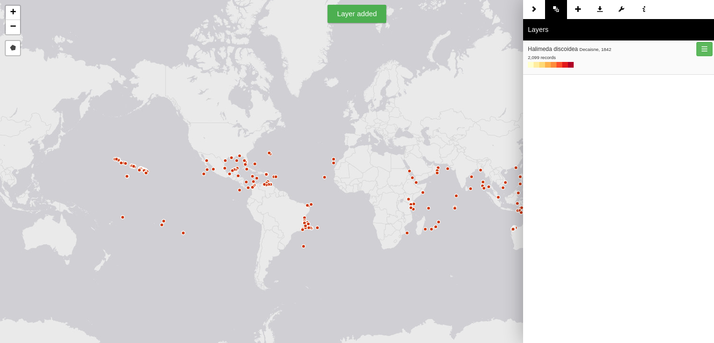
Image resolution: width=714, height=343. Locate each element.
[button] (13, 13)
